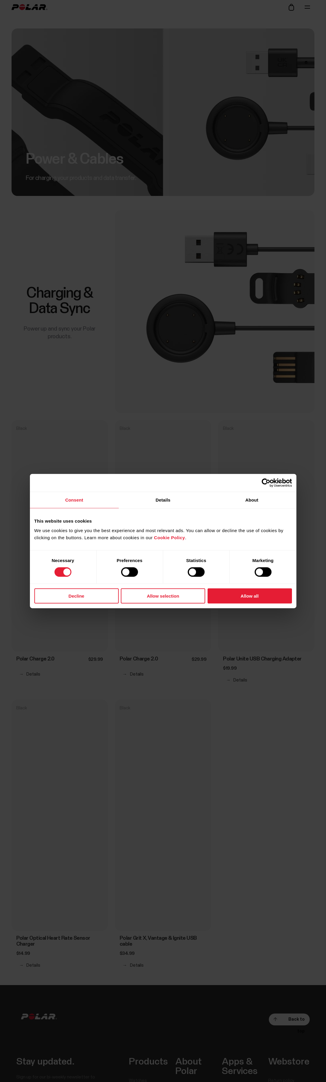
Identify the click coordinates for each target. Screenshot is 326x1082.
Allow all (250, 595)
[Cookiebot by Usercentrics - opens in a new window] (266, 482)
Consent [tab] (74, 499)
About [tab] (251, 499)
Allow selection (163, 595)
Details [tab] (163, 499)
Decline (76, 595)
